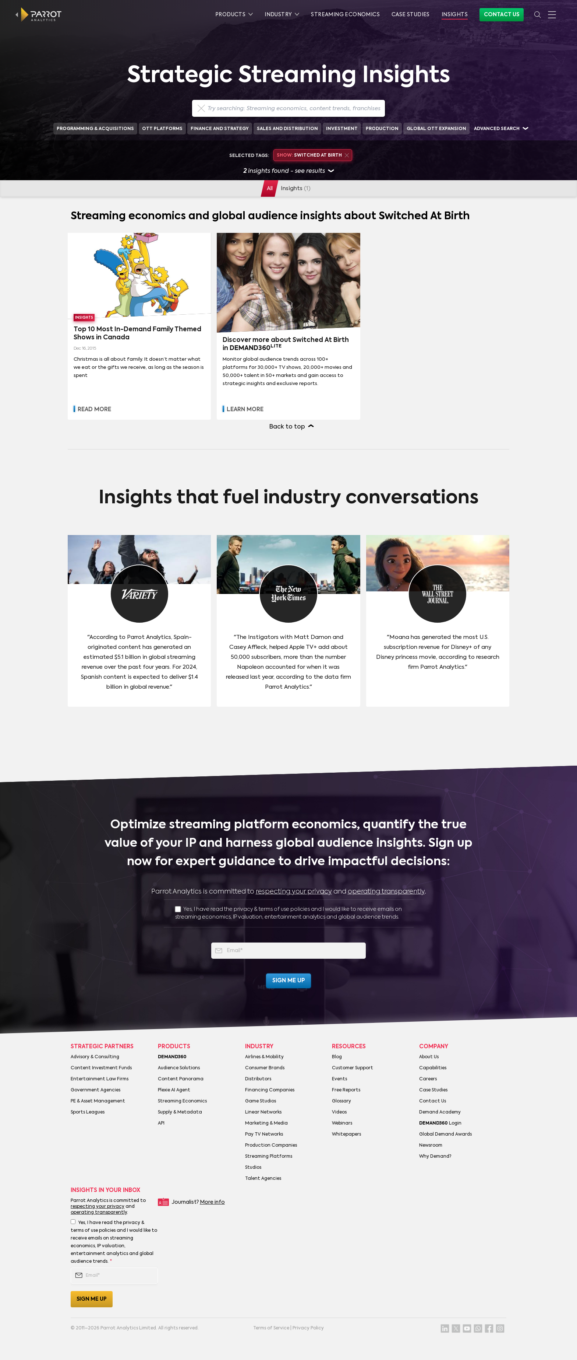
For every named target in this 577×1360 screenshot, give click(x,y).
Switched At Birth (312, 155)
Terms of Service (271, 1328)
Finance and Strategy (220, 129)
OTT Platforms (162, 129)
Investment (342, 129)
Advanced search (497, 129)
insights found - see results (288, 171)
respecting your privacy (294, 891)
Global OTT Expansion (436, 129)
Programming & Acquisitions (95, 129)
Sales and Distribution (287, 129)
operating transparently (386, 891)
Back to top (287, 427)
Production (382, 129)
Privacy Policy (308, 1328)
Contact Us (501, 14)
